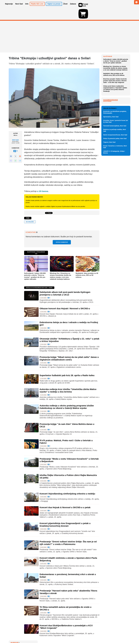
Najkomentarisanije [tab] (110, 143)
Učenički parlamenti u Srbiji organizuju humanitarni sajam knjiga (115, 56)
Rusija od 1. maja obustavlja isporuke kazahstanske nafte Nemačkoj (115, 71)
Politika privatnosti (61, 636)
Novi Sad (15, 129)
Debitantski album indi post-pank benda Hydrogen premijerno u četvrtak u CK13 (65, 282)
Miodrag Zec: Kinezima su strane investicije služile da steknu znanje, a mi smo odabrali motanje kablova (60, 265)
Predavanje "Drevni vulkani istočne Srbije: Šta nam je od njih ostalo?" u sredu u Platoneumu (68, 531)
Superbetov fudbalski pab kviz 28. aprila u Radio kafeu (67, 364)
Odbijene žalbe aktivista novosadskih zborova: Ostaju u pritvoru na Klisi (116, 89)
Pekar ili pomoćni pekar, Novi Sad (114, 229)
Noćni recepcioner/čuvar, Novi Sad (115, 226)
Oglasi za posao (110, 199)
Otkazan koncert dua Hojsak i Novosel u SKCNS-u (65, 297)
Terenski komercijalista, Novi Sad (114, 217)
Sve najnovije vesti (120, 94)
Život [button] (65, 7)
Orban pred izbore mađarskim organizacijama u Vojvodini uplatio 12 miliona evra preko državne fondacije (115, 132)
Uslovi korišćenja (48, 636)
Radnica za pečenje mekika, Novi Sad (114, 221)
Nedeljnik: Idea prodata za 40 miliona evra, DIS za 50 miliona (87, 264)
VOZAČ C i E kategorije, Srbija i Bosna (114, 243)
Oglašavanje (21, 636)
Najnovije (107, 45)
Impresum (37, 636)
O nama (12, 636)
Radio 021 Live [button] (37, 7)
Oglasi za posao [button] (54, 7)
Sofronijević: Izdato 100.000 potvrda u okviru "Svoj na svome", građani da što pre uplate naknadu (35, 265)
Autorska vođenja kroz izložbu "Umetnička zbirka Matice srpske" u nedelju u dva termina (68, 379)
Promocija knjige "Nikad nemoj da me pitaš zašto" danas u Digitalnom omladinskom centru (69, 347)
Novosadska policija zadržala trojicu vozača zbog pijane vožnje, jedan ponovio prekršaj (115, 49)
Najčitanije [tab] (107, 145)
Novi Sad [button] (19, 7)
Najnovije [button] (9, 7)
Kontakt (29, 636)
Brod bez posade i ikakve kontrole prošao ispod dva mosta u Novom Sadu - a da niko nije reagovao (115, 124)
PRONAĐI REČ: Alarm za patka (115, 76)
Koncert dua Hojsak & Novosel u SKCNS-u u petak (65, 496)
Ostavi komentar (62, 231)
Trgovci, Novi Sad (109, 233)
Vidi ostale (124, 193)
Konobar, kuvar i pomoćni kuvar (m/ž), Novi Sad (115, 212)
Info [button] (26, 7)
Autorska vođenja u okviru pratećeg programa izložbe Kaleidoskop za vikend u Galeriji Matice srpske (67, 395)
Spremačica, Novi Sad (110, 208)
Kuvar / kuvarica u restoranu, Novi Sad (115, 237)
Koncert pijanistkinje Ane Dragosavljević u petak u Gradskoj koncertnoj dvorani (65, 513)
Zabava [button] (73, 7)
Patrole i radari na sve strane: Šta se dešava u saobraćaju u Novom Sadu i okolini (116, 82)
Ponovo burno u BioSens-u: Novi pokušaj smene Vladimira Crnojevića (116, 64)
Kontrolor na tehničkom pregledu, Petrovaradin (115, 203)
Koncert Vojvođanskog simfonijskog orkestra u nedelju (67, 482)
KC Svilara (30, 210)
